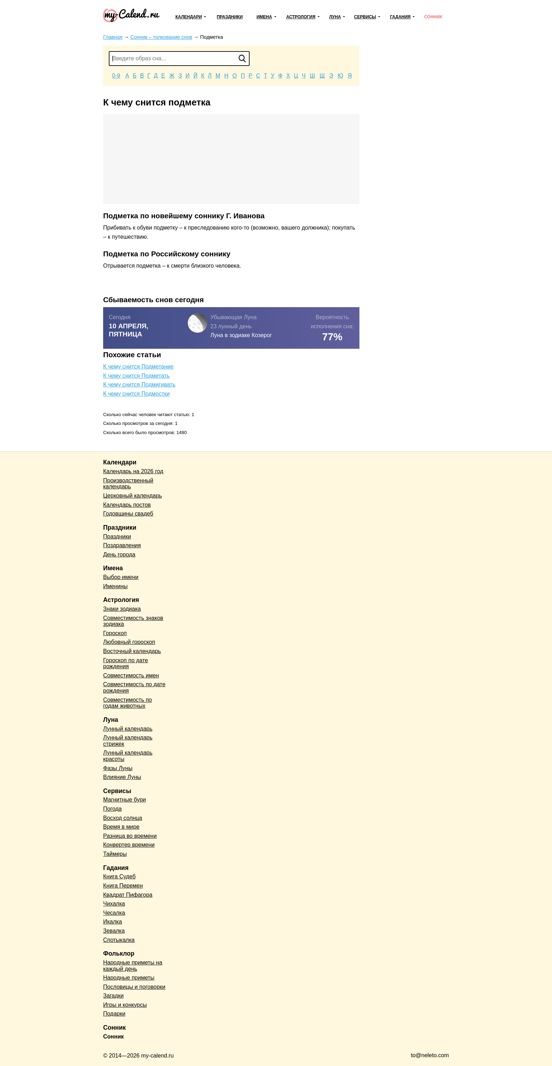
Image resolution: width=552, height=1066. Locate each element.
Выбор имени (120, 577)
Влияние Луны (122, 777)
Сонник (433, 16)
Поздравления (122, 545)
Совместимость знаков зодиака (133, 621)
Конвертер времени (129, 845)
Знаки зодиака (122, 609)
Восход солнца (122, 818)
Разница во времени (130, 836)
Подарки (114, 1014)
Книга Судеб (119, 876)
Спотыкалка (118, 940)
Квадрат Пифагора (127, 895)
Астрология (300, 16)
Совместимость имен (131, 675)
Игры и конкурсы (125, 1005)
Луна (335, 16)
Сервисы (365, 16)
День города (119, 555)
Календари (188, 16)
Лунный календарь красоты (127, 756)
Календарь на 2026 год (133, 471)
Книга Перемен (123, 886)
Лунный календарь (127, 729)
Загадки (113, 996)
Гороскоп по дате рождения (125, 663)
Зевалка (114, 931)
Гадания (400, 16)
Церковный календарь (132, 496)
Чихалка (114, 904)
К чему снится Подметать (136, 376)
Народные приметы (129, 978)
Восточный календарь (132, 651)
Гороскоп (115, 633)
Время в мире (121, 827)
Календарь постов (127, 505)
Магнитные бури (124, 800)
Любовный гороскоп (129, 642)
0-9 (116, 76)
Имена (264, 16)
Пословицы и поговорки (134, 987)
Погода (112, 809)
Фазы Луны (117, 768)
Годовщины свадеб (128, 514)
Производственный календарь (128, 483)
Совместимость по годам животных (127, 703)
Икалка (112, 922)
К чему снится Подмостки (136, 394)
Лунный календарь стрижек (127, 741)
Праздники (230, 16)
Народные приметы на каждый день (132, 966)
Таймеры (115, 854)
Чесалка (114, 913)
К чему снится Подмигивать (139, 385)
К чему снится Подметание (138, 367)
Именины (115, 586)
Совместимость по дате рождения (134, 687)
